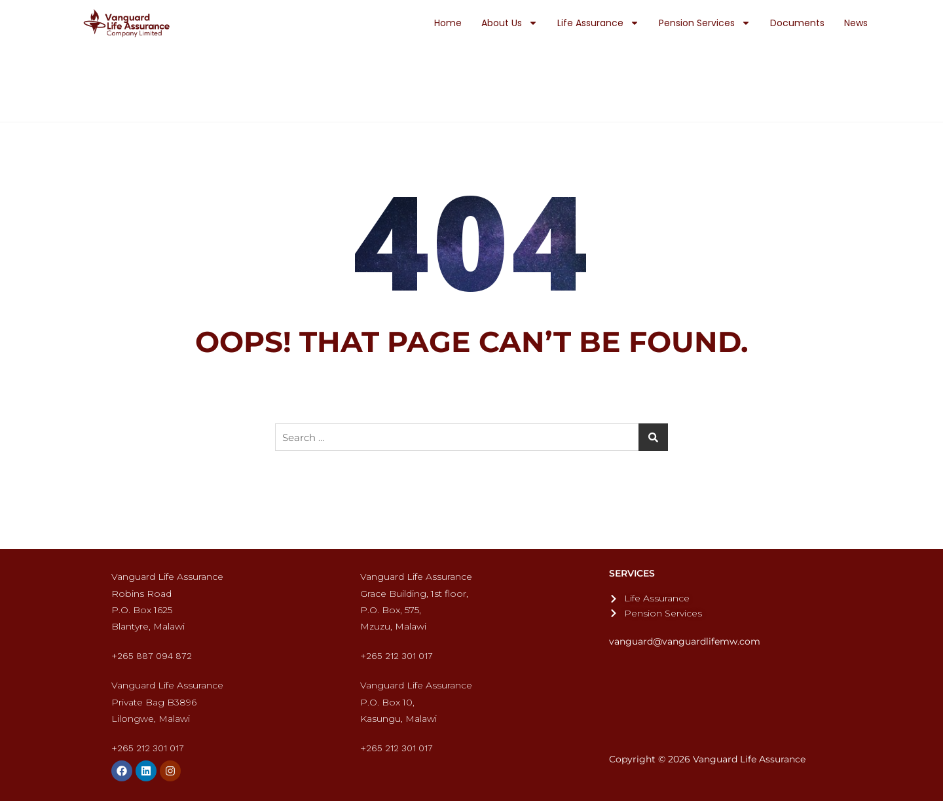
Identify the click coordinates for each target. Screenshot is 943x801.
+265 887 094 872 (151, 655)
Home (448, 22)
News (856, 22)
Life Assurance (598, 23)
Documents (797, 22)
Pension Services (704, 23)
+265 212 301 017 (396, 655)
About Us (509, 23)
